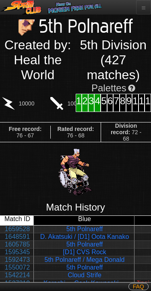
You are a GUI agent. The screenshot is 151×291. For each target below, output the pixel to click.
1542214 (17, 275)
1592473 (17, 259)
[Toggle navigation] (143, 7)
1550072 (17, 267)
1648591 (17, 236)
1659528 (17, 229)
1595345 (17, 252)
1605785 (17, 244)
